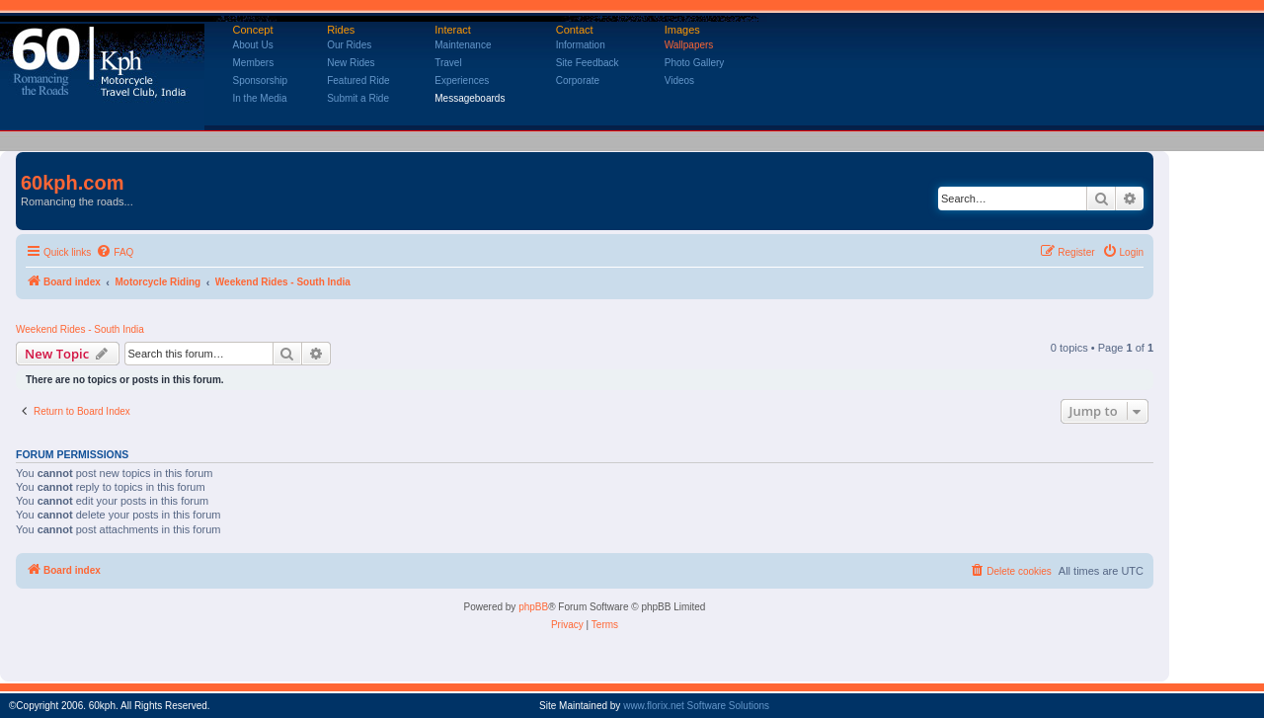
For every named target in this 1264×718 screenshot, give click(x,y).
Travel (447, 62)
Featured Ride (358, 80)
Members (254, 62)
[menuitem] (114, 253)
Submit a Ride (358, 98)
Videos (679, 80)
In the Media (260, 98)
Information (580, 45)
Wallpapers (689, 45)
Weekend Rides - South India (80, 329)
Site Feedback (587, 62)
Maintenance (462, 45)
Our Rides (349, 45)
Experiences (461, 80)
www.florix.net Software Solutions (696, 705)
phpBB (533, 606)
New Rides (350, 62)
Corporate (577, 80)
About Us (253, 45)
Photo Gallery (695, 62)
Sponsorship (260, 80)
